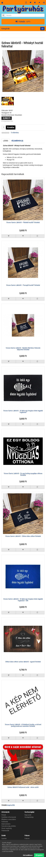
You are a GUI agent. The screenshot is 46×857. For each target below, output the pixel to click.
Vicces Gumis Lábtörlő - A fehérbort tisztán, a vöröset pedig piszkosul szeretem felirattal (23, 725)
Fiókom (27, 838)
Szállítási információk (8, 817)
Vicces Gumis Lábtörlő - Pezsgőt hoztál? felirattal (23, 285)
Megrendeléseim (30, 841)
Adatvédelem (5, 824)
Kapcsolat (27, 815)
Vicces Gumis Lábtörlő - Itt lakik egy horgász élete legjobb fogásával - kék (23, 600)
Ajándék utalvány (7, 841)
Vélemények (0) (17, 141)
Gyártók (4, 838)
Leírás (5, 141)
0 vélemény (15, 133)
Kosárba (10, 127)
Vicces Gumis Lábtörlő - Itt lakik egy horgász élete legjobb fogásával (23, 411)
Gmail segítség (6, 828)
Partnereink (5, 830)
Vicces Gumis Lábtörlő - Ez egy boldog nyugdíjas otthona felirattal (23, 474)
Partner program (6, 843)
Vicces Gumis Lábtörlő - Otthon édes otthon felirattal (23, 536)
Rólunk (3, 815)
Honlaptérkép (29, 817)
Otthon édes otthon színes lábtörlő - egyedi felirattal (23, 662)
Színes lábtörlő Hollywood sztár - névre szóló (23, 787)
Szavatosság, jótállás (8, 826)
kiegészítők (11, 805)
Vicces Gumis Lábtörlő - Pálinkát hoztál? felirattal (23, 222)
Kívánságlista (29, 843)
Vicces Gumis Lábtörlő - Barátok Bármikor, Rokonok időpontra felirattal (23, 349)
